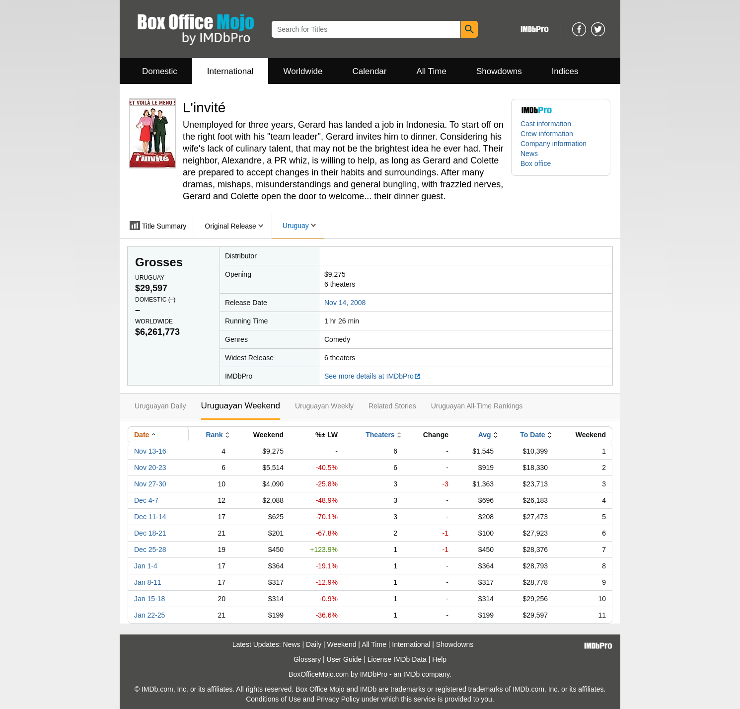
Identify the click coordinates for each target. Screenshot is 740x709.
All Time (431, 71)
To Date (532, 435)
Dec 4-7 (146, 500)
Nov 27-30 (150, 484)
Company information (553, 144)
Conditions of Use (273, 699)
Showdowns (499, 71)
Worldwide (302, 71)
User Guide (344, 659)
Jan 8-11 (147, 582)
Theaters (380, 435)
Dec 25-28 (150, 549)
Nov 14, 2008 (345, 303)
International (230, 71)
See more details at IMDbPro (372, 376)
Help (439, 659)
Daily (313, 644)
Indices (565, 71)
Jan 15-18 (149, 599)
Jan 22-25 (149, 615)
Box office (535, 163)
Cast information (545, 124)
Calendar (370, 71)
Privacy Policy (338, 699)
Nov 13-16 (150, 451)
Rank (214, 435)
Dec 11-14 (150, 517)
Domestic (159, 71)
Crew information (546, 134)
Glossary (307, 659)
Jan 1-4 (145, 566)
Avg (484, 435)
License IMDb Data (397, 659)
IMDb (411, 674)
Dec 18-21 (150, 533)
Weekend (342, 644)
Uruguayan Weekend (240, 405)
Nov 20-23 (150, 468)
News (529, 154)
